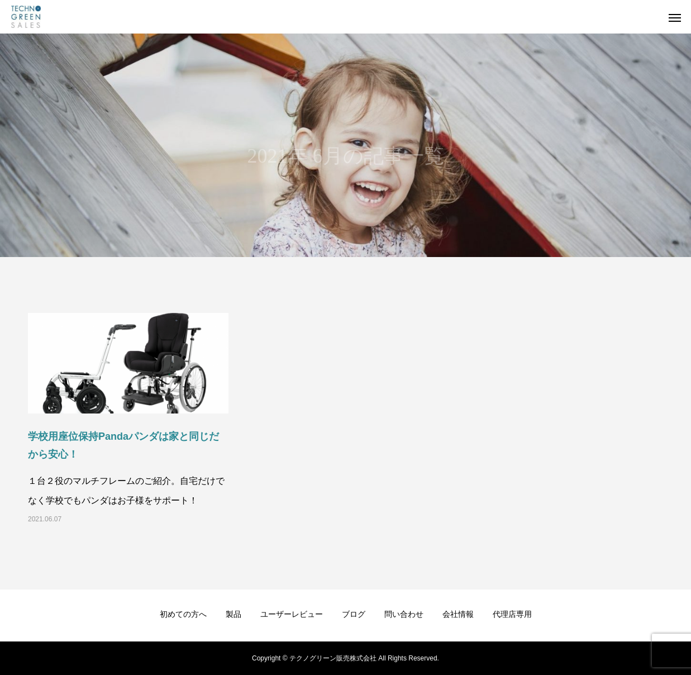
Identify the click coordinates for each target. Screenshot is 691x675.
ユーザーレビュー (291, 614)
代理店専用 (512, 614)
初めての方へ (183, 614)
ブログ (353, 614)
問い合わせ (403, 614)
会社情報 (458, 614)
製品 (233, 614)
